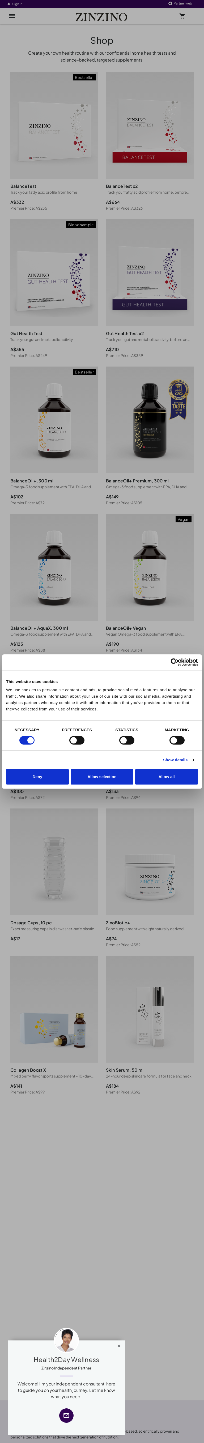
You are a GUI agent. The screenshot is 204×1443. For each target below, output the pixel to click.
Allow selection (101, 776)
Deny (37, 776)
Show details (175, 760)
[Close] (119, 1344)
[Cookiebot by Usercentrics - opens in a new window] (174, 662)
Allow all (167, 776)
